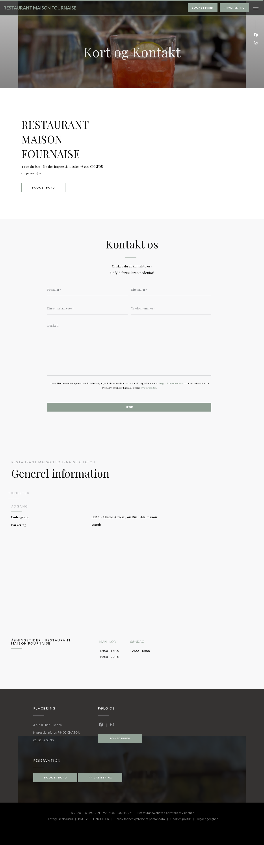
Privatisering (234, 7)
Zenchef (188, 812)
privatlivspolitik (148, 387)
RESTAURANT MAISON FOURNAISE (39, 7)
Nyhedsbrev (120, 738)
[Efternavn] (171, 289)
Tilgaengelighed (207, 819)
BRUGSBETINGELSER (96, 819)
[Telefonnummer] (171, 308)
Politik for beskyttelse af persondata (142, 819)
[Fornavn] (87, 289)
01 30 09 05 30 (31, 173)
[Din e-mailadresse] (87, 308)
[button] (256, 8)
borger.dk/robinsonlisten (171, 383)
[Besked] (129, 348)
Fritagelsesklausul (63, 819)
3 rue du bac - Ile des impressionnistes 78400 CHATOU (76, 166)
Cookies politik (183, 819)
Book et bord (202, 7)
